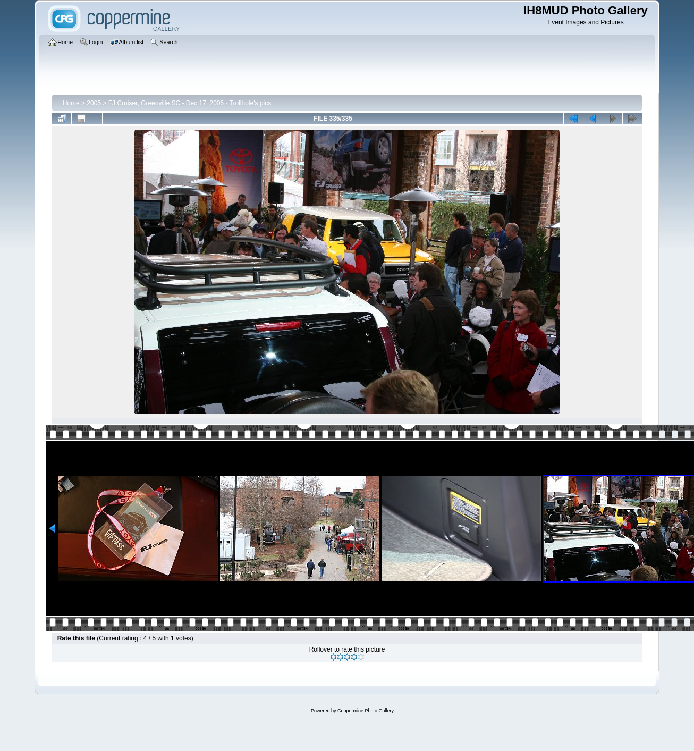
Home (71, 103)
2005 (94, 103)
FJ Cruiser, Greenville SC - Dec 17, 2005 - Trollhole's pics (189, 103)
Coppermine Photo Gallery (365, 710)
